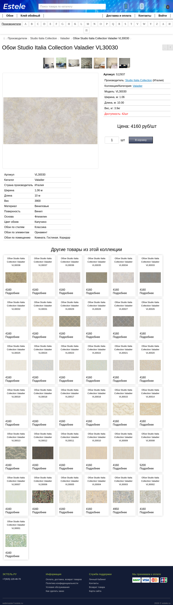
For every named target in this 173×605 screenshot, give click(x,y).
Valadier (65, 38)
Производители (11, 24)
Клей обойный (30, 15)
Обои (9, 15)
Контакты (145, 15)
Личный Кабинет (97, 579)
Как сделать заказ (55, 591)
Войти (162, 15)
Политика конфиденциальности (62, 583)
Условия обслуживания (57, 587)
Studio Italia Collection (43, 38)
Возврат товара (97, 587)
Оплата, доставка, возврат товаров (64, 579)
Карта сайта (95, 591)
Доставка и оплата (118, 15)
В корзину (141, 139)
